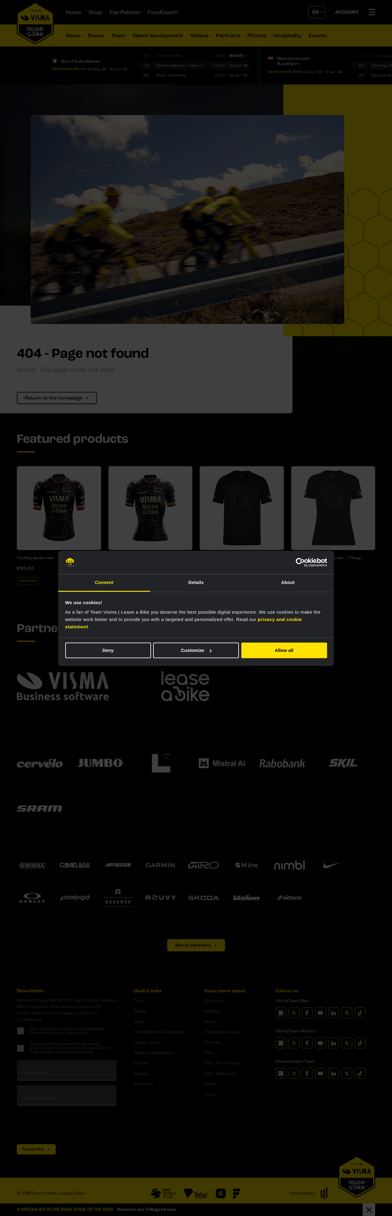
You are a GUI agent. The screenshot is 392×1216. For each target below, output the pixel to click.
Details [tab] (196, 582)
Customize (196, 650)
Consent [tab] (104, 582)
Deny (108, 650)
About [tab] (288, 582)
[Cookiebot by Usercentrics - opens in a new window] (300, 562)
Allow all (284, 650)
